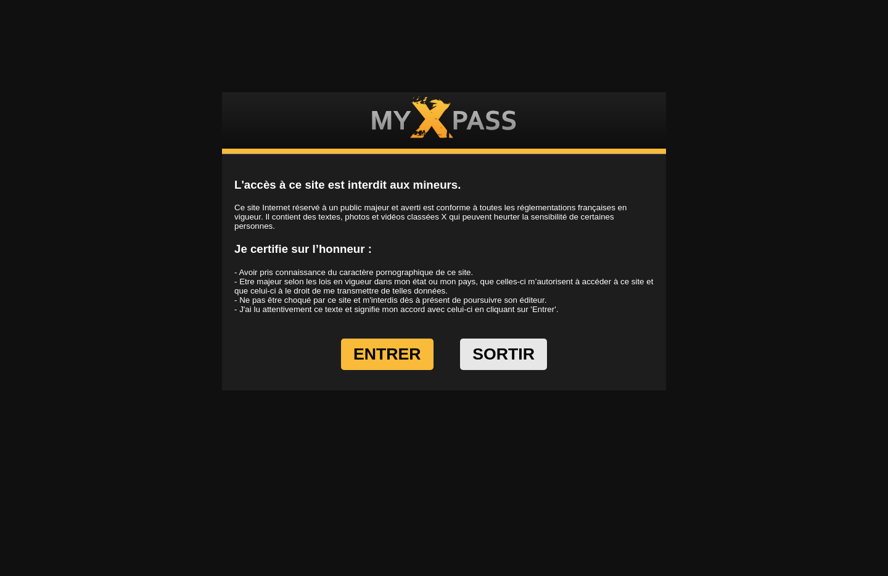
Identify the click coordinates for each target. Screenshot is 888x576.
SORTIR (503, 354)
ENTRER (387, 354)
